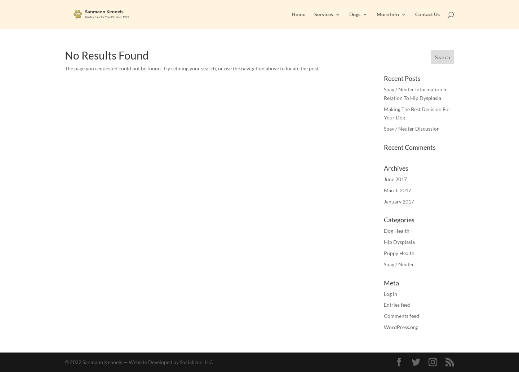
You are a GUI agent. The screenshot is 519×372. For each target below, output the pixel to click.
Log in (390, 294)
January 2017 (399, 201)
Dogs (354, 14)
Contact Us (427, 14)
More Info (388, 14)
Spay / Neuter (399, 264)
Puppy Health (399, 253)
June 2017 (395, 179)
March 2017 (397, 190)
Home (298, 14)
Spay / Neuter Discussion (412, 129)
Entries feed (397, 305)
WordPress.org (401, 327)
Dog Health (396, 231)
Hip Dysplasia (399, 242)
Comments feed (401, 316)
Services (323, 14)
